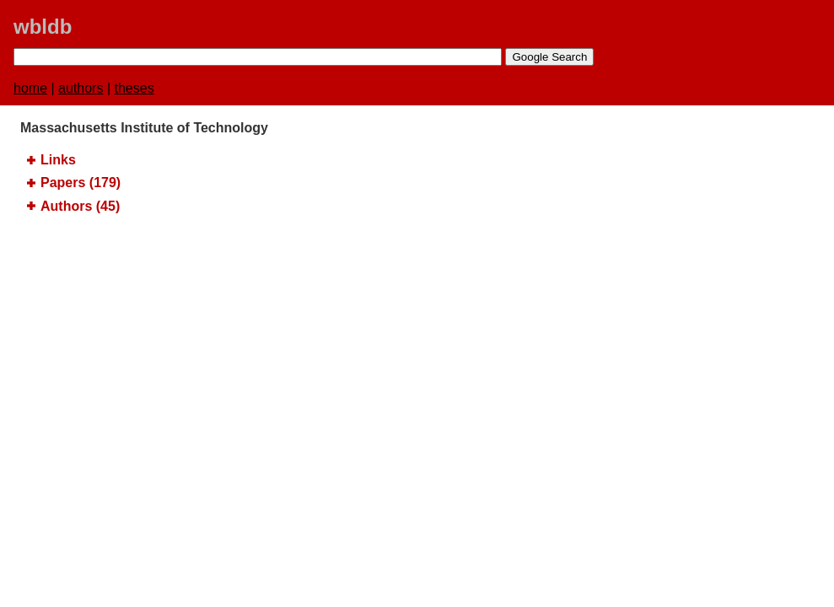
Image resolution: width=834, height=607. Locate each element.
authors (80, 88)
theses (134, 88)
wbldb (42, 26)
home (30, 88)
